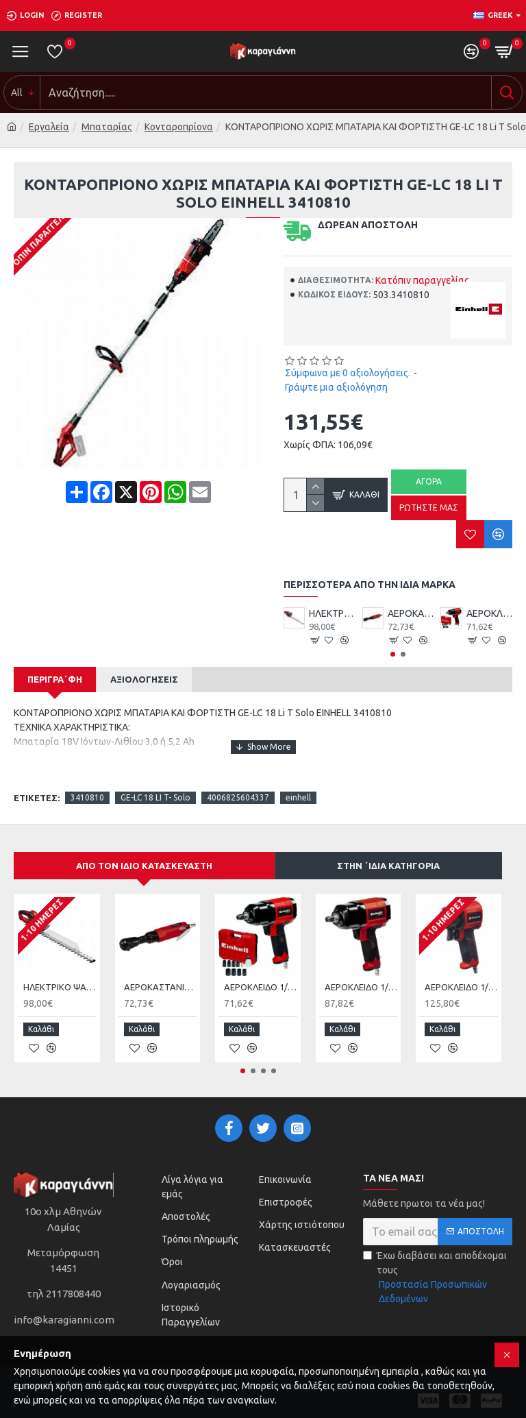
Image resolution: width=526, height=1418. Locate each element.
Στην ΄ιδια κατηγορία (388, 865)
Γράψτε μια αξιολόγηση (336, 387)
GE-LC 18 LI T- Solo (155, 797)
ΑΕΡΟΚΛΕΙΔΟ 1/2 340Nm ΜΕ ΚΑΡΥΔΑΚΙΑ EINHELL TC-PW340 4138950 (489, 613)
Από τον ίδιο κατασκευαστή (144, 865)
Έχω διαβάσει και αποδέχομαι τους (437, 1274)
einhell (298, 797)
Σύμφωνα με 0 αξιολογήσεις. (347, 372)
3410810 (87, 797)
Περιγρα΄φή (54, 679)
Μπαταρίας (107, 126)
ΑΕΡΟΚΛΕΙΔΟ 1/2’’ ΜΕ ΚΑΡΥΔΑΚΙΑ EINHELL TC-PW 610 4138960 (361, 987)
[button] (392, 654)
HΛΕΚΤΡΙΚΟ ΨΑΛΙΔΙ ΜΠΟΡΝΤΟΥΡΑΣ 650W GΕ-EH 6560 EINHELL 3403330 (332, 613)
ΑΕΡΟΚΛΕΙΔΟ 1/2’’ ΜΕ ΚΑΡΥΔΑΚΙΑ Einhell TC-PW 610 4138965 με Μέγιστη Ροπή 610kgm (461, 987)
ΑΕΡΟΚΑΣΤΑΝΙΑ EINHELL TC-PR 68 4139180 (411, 613)
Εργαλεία (49, 126)
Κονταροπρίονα (179, 126)
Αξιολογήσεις (144, 679)
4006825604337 (238, 797)
